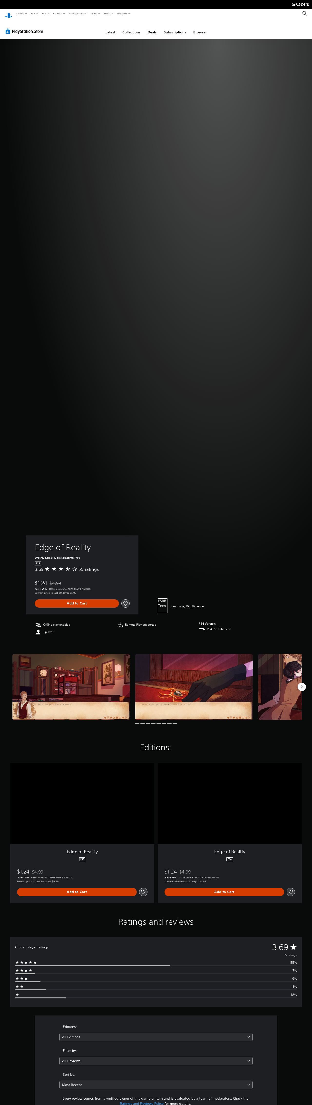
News (93, 13)
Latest (110, 27)
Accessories (76, 13)
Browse (199, 27)
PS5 (32, 13)
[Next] (302, 682)
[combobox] (156, 1032)
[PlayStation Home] (8, 14)
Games (19, 13)
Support (122, 13)
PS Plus (57, 13)
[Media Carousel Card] (71, 682)
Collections (131, 27)
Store (107, 13)
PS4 (43, 13)
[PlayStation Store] (25, 26)
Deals (152, 27)
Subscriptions (175, 27)
